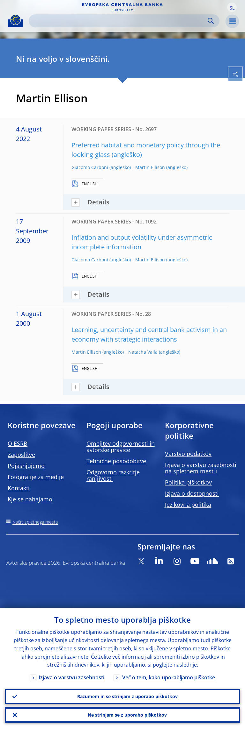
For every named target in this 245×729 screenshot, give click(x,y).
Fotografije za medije (36, 477)
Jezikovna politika (188, 504)
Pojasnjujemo (26, 466)
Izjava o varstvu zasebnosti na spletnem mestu (200, 468)
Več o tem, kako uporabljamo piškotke (168, 677)
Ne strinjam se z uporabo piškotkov (127, 715)
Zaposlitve (21, 454)
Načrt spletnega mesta (35, 522)
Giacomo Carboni (89, 167)
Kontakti (19, 488)
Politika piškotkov (188, 482)
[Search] (119, 20)
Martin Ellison (150, 167)
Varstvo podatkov (188, 453)
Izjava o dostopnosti (192, 493)
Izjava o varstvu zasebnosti (71, 677)
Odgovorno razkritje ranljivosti (113, 475)
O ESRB (17, 443)
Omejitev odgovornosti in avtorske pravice (120, 447)
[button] (232, 7)
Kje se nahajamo (30, 499)
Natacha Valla (143, 352)
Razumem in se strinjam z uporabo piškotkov (127, 696)
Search (210, 20)
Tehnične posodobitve (116, 461)
